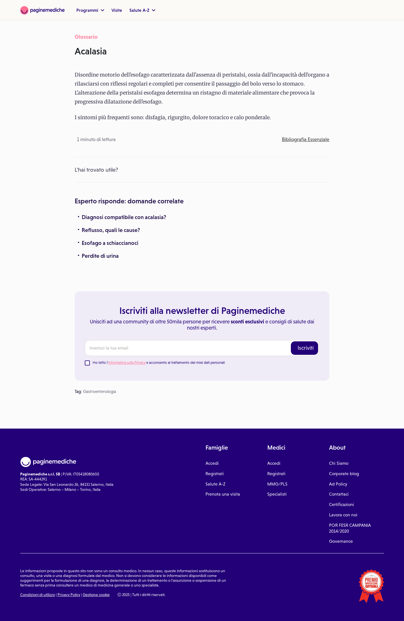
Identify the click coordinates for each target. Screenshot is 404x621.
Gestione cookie (96, 595)
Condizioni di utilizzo (37, 594)
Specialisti (277, 493)
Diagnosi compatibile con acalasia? (124, 217)
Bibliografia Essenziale (305, 139)
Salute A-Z (142, 10)
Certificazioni (341, 504)
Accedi (212, 463)
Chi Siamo (338, 463)
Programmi (90, 10)
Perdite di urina (100, 256)
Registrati (215, 473)
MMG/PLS (277, 483)
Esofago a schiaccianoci (110, 243)
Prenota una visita (223, 493)
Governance (341, 541)
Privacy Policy (69, 594)
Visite (116, 10)
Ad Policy (338, 483)
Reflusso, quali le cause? (111, 230)
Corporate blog (344, 473)
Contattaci (339, 493)
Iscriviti (306, 348)
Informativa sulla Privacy (126, 362)
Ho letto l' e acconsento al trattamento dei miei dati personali (159, 362)
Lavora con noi (343, 514)
